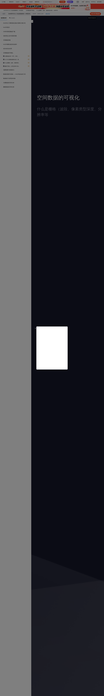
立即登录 (66, 14)
